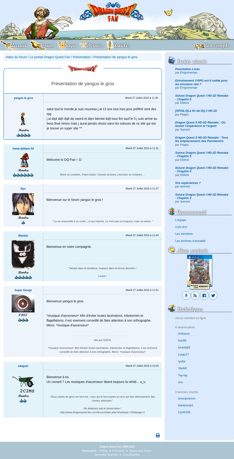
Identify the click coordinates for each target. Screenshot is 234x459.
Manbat (23, 235)
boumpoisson (186, 398)
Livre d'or (181, 227)
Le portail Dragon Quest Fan (50, 57)
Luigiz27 (183, 354)
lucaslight (184, 347)
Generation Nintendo (106, 454)
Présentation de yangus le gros (115, 57)
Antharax (184, 333)
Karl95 (182, 340)
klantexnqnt (185, 405)
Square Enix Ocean (140, 450)
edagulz (23, 366)
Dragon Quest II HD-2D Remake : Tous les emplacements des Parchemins (201, 139)
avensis (185, 186)
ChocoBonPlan (131, 454)
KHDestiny (118, 450)
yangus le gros (23, 98)
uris (180, 382)
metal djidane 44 (23, 148)
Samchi (185, 129)
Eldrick (184, 102)
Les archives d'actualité (190, 241)
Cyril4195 (184, 412)
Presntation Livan (187, 69)
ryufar (182, 361)
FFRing (103, 450)
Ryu (23, 188)
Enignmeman (188, 72)
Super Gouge (23, 290)
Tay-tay (182, 375)
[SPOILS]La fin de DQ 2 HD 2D (196, 110)
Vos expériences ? (188, 183)
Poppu (184, 114)
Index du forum (16, 57)
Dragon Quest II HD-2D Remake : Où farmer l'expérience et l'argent (200, 124)
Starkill (182, 368)
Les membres (184, 233)
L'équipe (180, 220)
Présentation (82, 57)
